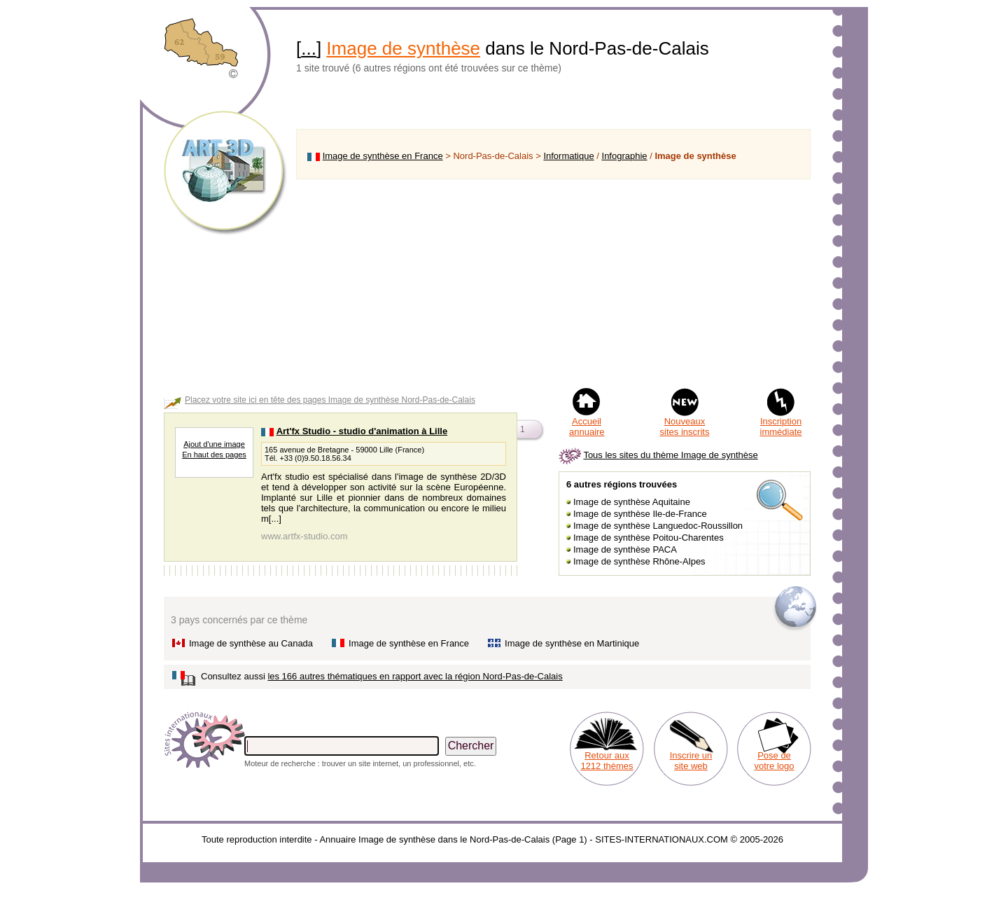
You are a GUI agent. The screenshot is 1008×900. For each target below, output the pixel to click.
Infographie (625, 156)
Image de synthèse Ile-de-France (640, 513)
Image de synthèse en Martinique (572, 643)
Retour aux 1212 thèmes (606, 760)
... (308, 48)
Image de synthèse (403, 48)
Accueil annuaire (587, 426)
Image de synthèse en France (383, 156)
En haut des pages (214, 454)
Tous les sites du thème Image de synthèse (670, 455)
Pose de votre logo (774, 760)
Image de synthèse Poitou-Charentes (648, 537)
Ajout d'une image (214, 444)
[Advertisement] (553, 283)
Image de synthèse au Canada (251, 643)
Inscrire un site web (691, 760)
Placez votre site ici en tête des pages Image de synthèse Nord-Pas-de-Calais (330, 400)
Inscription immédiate (781, 426)
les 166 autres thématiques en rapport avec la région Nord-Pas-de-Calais (414, 676)
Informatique (568, 156)
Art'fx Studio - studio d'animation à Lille (362, 431)
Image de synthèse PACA (625, 549)
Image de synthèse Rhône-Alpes (639, 561)
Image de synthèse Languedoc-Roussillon (658, 525)
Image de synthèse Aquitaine (631, 502)
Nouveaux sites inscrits (685, 426)
